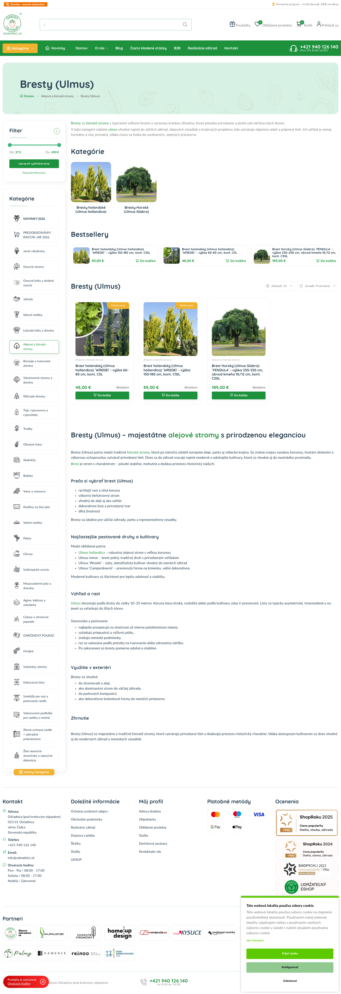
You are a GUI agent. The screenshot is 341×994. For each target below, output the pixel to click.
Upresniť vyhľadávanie (34, 163)
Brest (75, 464)
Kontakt (231, 48)
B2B (177, 48)
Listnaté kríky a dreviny (33, 331)
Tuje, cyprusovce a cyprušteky (30, 413)
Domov (82, 48)
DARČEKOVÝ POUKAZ (33, 636)
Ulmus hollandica (92, 552)
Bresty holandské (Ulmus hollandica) (90, 209)
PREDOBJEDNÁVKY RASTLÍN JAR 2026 (32, 235)
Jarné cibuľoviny (29, 251)
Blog (119, 48)
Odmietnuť (290, 981)
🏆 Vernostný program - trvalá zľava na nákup (305, 4)
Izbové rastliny (27, 315)
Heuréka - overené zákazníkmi (27, 4)
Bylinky (23, 476)
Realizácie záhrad (202, 48)
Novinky (58, 48)
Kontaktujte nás (150, 851)
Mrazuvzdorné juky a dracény (32, 586)
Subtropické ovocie (31, 570)
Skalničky (24, 460)
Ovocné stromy (28, 267)
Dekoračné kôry (29, 683)
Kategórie (20, 48)
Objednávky (147, 819)
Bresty (76, 123)
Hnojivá (23, 651)
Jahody (23, 299)
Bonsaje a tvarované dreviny (31, 364)
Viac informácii (255, 940)
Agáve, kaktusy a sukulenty (29, 603)
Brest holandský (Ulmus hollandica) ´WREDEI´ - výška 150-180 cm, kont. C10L (121, 251)
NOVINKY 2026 (29, 219)
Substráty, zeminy (30, 667)
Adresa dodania (150, 811)
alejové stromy (193, 434)
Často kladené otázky (148, 48)
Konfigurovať (290, 967)
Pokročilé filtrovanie (34, 173)
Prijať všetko (290, 953)
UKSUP (76, 859)
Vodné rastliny (27, 523)
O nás (101, 48)
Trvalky (22, 429)
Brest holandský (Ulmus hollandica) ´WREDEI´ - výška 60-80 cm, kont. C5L (209, 251)
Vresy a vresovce (29, 492)
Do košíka (147, 261)
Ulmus (76, 603)
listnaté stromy (97, 123)
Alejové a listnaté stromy (29, 347)
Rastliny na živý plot (31, 507)
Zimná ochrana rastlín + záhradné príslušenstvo (32, 735)
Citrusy (23, 554)
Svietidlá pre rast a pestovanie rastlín (30, 699)
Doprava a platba (83, 835)
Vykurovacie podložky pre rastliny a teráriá (32, 716)
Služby (75, 851)
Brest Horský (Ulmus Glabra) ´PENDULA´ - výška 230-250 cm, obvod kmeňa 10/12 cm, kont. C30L (304, 252)
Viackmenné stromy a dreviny (32, 380)
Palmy (22, 539)
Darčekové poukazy (153, 843)
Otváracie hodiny (19, 983)
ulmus (112, 129)
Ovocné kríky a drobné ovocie (33, 283)
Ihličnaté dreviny (29, 397)
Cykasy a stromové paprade (30, 619)
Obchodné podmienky (86, 819)
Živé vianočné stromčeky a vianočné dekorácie (32, 756)
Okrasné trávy (27, 445)
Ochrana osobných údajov (89, 811)
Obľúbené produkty (153, 827)
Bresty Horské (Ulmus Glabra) (136, 209)
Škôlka (75, 843)
